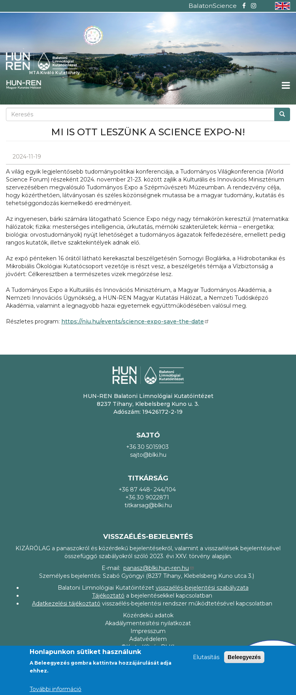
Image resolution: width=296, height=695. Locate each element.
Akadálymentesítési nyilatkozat (148, 623)
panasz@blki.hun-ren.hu (158, 568)
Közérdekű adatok (148, 615)
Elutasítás (206, 657)
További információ (55, 689)
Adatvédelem (148, 639)
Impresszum (148, 631)
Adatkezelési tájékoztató (66, 603)
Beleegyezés (244, 657)
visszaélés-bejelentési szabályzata (202, 587)
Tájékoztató (108, 595)
